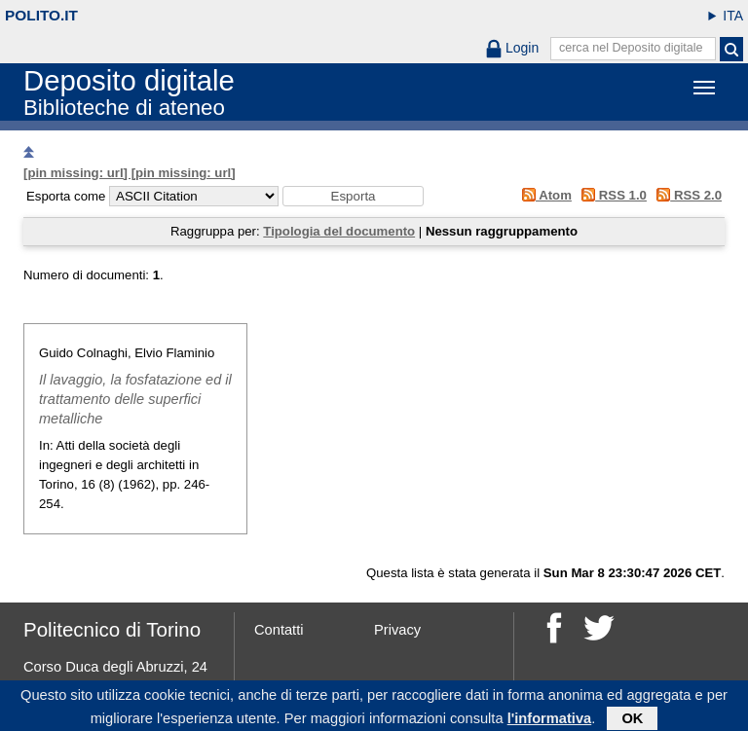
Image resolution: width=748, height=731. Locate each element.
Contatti (279, 630)
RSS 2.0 (686, 195)
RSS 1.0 (611, 195)
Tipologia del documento (339, 231)
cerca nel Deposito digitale (631, 48)
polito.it (41, 15)
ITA (733, 15)
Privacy (397, 630)
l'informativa (549, 721)
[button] (353, 196)
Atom (543, 195)
